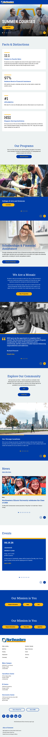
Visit (24, 388)
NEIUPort (4, 649)
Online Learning (5, 646)
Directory (27, 654)
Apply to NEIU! (7, 563)
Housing (3, 651)
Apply (27, 604)
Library (26, 657)
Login (33, 721)
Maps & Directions (29, 649)
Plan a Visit (26, 627)
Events (26, 651)
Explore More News (6, 472)
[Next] (44, 32)
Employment (4, 654)
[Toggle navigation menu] (46, 2)
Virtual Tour (24, 394)
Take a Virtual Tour (17, 709)
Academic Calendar (29, 646)
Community (4, 657)
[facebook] (3, 716)
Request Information (13, 604)
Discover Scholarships (11, 261)
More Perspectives (24, 293)
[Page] (21, 358)
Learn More (8, 204)
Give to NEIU (33, 709)
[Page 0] (2, 32)
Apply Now (8, 27)
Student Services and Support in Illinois (10, 734)
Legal (30, 721)
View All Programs (24, 156)
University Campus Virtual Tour (8, 732)
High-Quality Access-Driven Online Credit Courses (12, 730)
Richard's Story (10, 354)
